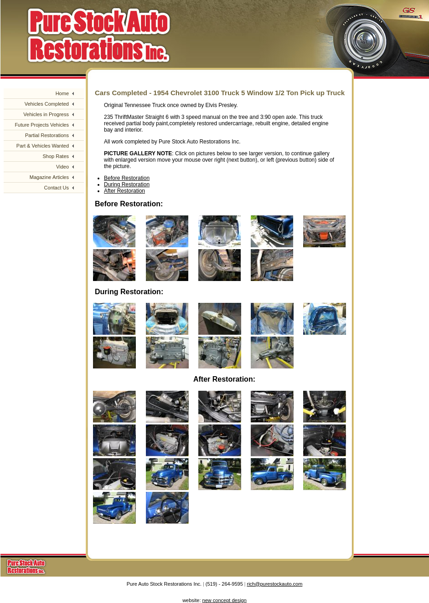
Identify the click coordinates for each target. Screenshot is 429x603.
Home (62, 93)
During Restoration (127, 184)
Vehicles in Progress (46, 114)
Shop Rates (56, 156)
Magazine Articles (49, 177)
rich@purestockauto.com (275, 584)
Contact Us (56, 187)
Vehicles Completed (47, 104)
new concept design (224, 600)
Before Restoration (127, 178)
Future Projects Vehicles (42, 125)
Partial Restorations (47, 135)
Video (62, 166)
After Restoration (124, 191)
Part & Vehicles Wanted (42, 145)
